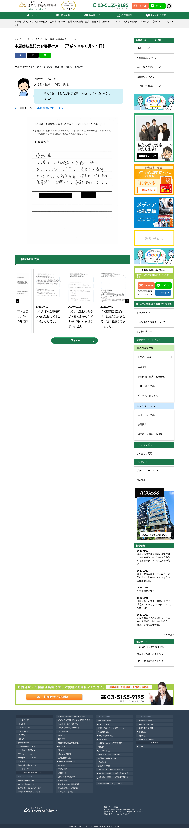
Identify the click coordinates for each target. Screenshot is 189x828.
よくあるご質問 (158, 15)
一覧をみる (74, 340)
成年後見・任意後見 (148, 395)
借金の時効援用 (64, 754)
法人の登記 (102, 762)
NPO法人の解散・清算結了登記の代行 (113, 773)
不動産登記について (146, 57)
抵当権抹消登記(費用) (66, 777)
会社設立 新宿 (103, 724)
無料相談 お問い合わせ (27, 765)
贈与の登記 (62, 765)
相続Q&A (21, 735)
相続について (143, 48)
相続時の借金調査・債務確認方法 (71, 716)
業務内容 (128, 15)
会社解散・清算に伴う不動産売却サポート (114, 778)
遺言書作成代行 (64, 731)
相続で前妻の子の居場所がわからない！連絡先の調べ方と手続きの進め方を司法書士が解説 (153, 621)
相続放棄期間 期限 (146, 724)
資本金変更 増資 (104, 751)
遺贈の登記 (62, 773)
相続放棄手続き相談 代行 (68, 724)
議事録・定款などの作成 (150, 434)
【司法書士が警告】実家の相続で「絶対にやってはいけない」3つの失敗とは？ (154, 604)
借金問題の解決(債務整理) (68, 743)
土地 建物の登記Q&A (26, 746)
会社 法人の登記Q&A (26, 750)
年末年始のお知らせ (147, 591)
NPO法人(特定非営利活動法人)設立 (112, 770)
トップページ (143, 312)
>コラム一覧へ (167, 634)
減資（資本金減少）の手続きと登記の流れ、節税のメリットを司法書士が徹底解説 (153, 577)
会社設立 (142, 424)
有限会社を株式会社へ (107, 758)
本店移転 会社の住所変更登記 (110, 743)
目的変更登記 (103, 739)
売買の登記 (62, 769)
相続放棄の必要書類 (146, 721)
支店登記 (101, 747)
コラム (141, 746)
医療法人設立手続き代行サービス (111, 728)
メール (143, 5)
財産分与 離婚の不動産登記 (69, 784)
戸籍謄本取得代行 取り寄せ (29, 792)
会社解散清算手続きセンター (151, 661)
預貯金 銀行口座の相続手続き (30, 788)
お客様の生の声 (144, 331)
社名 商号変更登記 (105, 736)
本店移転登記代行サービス (50, 108)
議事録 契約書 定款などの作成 (110, 783)
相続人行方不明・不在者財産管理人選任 (74, 720)
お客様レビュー (96, 15)
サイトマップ (23, 769)
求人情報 (141, 480)
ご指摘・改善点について (149, 86)
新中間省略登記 (64, 780)
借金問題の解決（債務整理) (151, 376)
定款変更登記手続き (146, 739)
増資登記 (142, 732)
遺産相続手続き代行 (26, 780)
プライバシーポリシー (148, 470)
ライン (159, 5)
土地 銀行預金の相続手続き (150, 647)
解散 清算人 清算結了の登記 (109, 755)
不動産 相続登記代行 (66, 762)
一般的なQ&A (23, 731)
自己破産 (61, 747)
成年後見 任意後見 (65, 792)
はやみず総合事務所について (151, 322)
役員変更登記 (103, 732)
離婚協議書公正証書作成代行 (69, 788)
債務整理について (145, 76)
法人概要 (65, 15)
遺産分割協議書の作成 (27, 784)
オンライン (163, 292)
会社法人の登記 (104, 721)
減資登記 (142, 736)
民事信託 (61, 739)
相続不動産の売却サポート (68, 728)
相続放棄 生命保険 (146, 728)
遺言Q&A (21, 739)
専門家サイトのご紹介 (27, 758)
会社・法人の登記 (147, 415)
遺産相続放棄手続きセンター (151, 654)
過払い (61, 750)
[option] (48, 301)
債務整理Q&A (23, 743)
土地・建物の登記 (147, 386)
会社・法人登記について (149, 67)
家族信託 (142, 367)
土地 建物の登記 (64, 758)
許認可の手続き (104, 766)
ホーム (34, 15)
